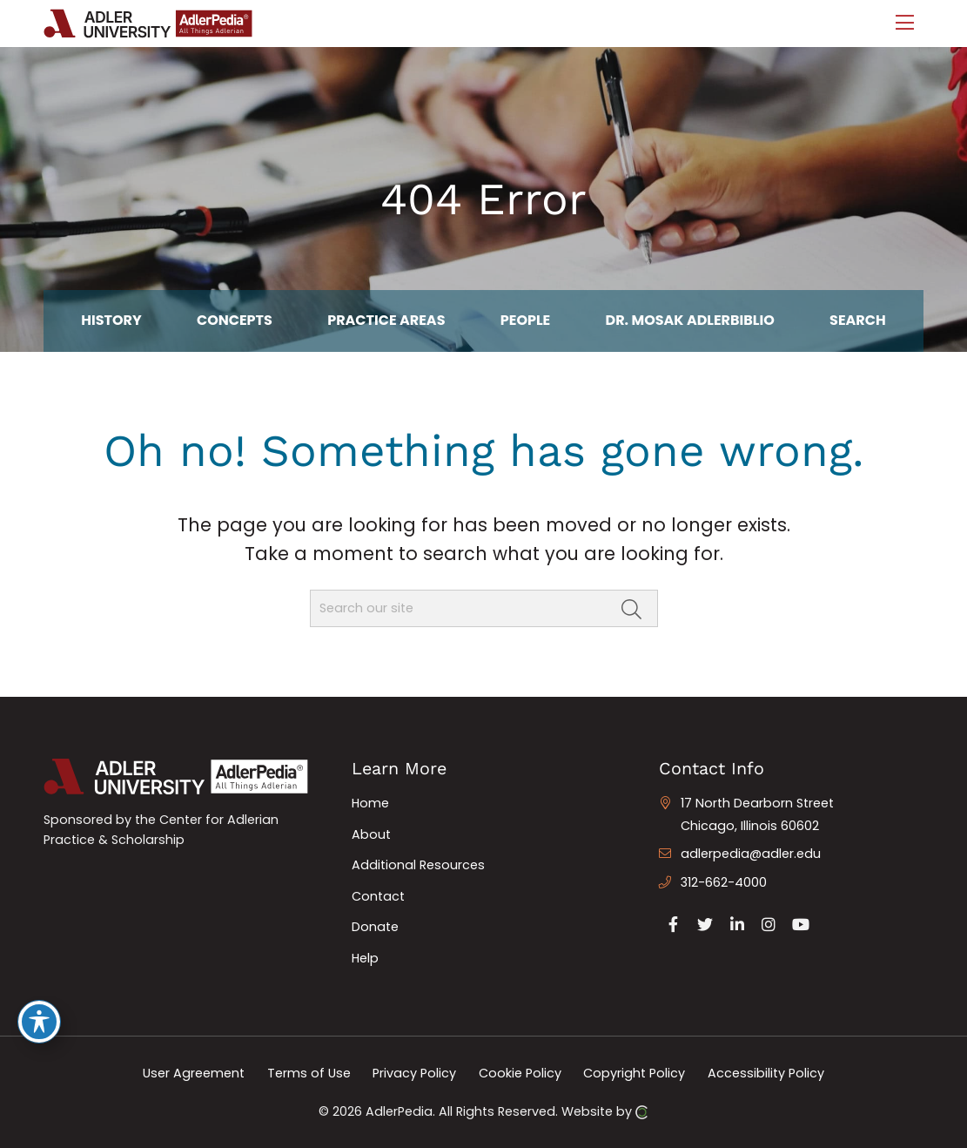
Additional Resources (418, 865)
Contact (378, 896)
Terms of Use (309, 1073)
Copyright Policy (634, 1073)
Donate (375, 926)
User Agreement (194, 1073)
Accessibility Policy (766, 1073)
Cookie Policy (520, 1073)
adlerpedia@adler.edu (751, 853)
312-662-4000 (724, 882)
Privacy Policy (414, 1073)
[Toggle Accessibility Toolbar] (39, 1022)
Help (365, 958)
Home (370, 803)
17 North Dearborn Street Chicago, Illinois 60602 (757, 814)
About (371, 834)
